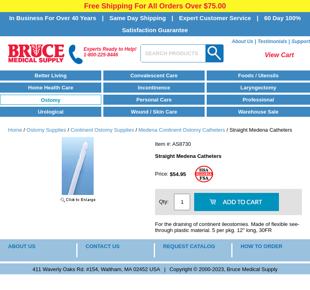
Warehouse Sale (258, 112)
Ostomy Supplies (46, 130)
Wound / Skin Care (154, 112)
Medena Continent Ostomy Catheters (181, 130)
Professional (258, 100)
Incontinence (154, 88)
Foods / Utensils (258, 75)
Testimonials (272, 41)
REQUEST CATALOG (189, 246)
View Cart (279, 55)
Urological (51, 112)
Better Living (51, 75)
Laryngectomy (258, 88)
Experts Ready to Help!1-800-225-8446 (110, 52)
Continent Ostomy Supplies (102, 130)
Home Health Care (50, 88)
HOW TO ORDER (262, 246)
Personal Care (154, 100)
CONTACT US (102, 246)
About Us (242, 41)
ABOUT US (22, 246)
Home (15, 130)
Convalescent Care (154, 75)
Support (300, 41)
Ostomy (50, 100)
